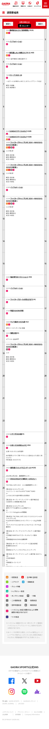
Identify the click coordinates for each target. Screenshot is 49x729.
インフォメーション (15, 41)
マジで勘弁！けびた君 (17, 322)
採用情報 (18, 714)
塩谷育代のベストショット (19, 277)
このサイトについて (7, 712)
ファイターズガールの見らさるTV (21, 299)
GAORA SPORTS (14, 701)
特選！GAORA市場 (16, 310)
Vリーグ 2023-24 (15, 75)
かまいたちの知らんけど (18, 445)
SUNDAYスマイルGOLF (18, 131)
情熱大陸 (13, 333)
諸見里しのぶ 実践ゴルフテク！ (20, 52)
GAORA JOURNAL (8, 704)
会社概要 (5, 714)
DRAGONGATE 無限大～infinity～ (23, 479)
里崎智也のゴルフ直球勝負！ (19, 30)
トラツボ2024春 (16, 434)
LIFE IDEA (21, 704)
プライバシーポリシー (24, 712)
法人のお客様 (38, 712)
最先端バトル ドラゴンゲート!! (20, 467)
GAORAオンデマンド (29, 701)
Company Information (32, 714)
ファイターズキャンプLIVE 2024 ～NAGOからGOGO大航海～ (24, 143)
